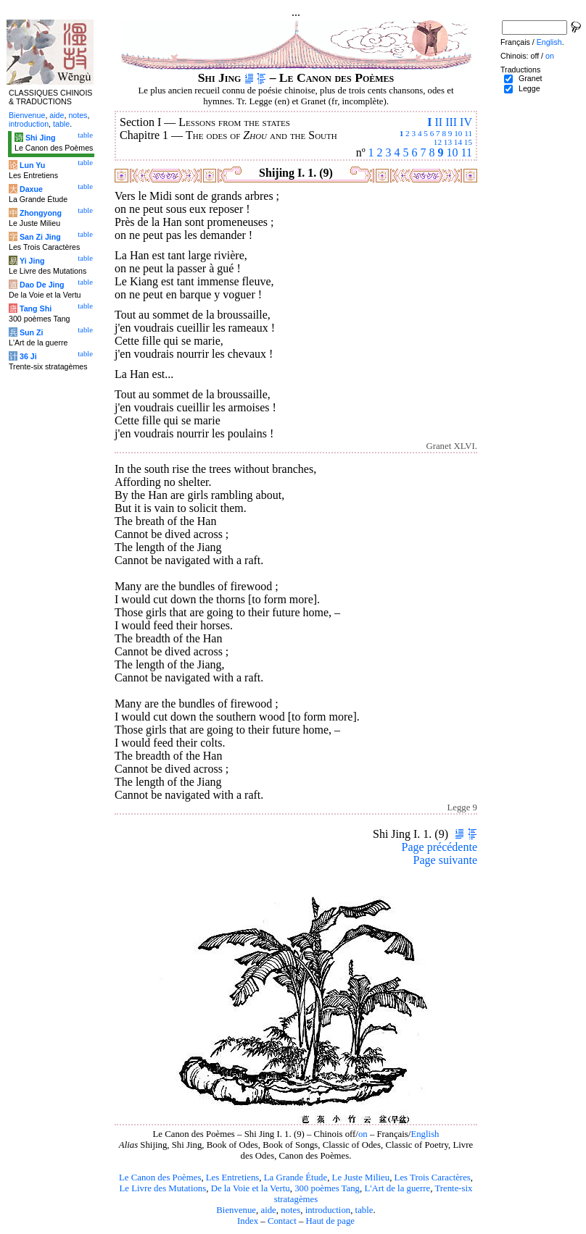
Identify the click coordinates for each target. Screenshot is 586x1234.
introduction (328, 1210)
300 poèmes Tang (327, 1188)
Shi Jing (40, 137)
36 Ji (28, 356)
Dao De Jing (42, 284)
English (424, 1134)
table (364, 1210)
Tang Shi (35, 308)
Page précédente (439, 847)
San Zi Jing (40, 236)
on (363, 1134)
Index (247, 1221)
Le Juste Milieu (361, 1177)
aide (268, 1210)
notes (290, 1210)
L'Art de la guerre (397, 1188)
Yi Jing (32, 260)
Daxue (31, 189)
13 (448, 142)
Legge (529, 88)
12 (438, 142)
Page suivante (445, 860)
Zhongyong (41, 213)
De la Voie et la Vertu (250, 1188)
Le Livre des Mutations (162, 1188)
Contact (282, 1221)
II (438, 122)
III (451, 122)
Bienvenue (236, 1210)
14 (458, 142)
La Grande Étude (295, 1177)
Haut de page (330, 1221)
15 (468, 142)
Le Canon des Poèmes (160, 1177)
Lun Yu (32, 165)
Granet (530, 78)
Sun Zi (32, 332)
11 (468, 133)
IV (466, 122)
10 (458, 133)
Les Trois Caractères (433, 1177)
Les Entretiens (233, 1177)
